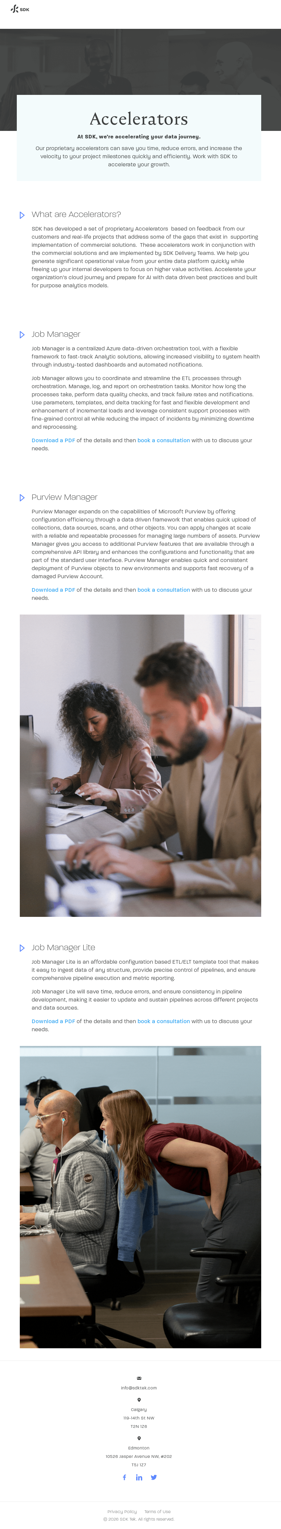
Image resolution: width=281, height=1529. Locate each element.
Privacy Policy (122, 1512)
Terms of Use (158, 1512)
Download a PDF (53, 441)
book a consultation (164, 441)
